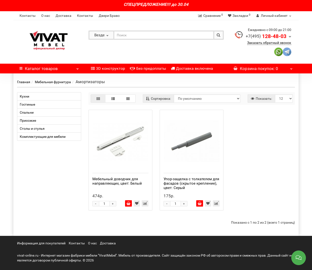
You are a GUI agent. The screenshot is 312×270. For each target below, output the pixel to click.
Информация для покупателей (41, 243)
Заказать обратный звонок (269, 43)
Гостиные (27, 104)
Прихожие (28, 120)
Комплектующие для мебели (43, 137)
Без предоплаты (148, 68)
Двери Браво (109, 16)
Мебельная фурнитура (53, 82)
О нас (45, 16)
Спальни (27, 112)
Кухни (24, 96)
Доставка (63, 16)
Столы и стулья (32, 128)
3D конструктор (108, 68)
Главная (23, 82)
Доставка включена (192, 68)
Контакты (28, 16)
